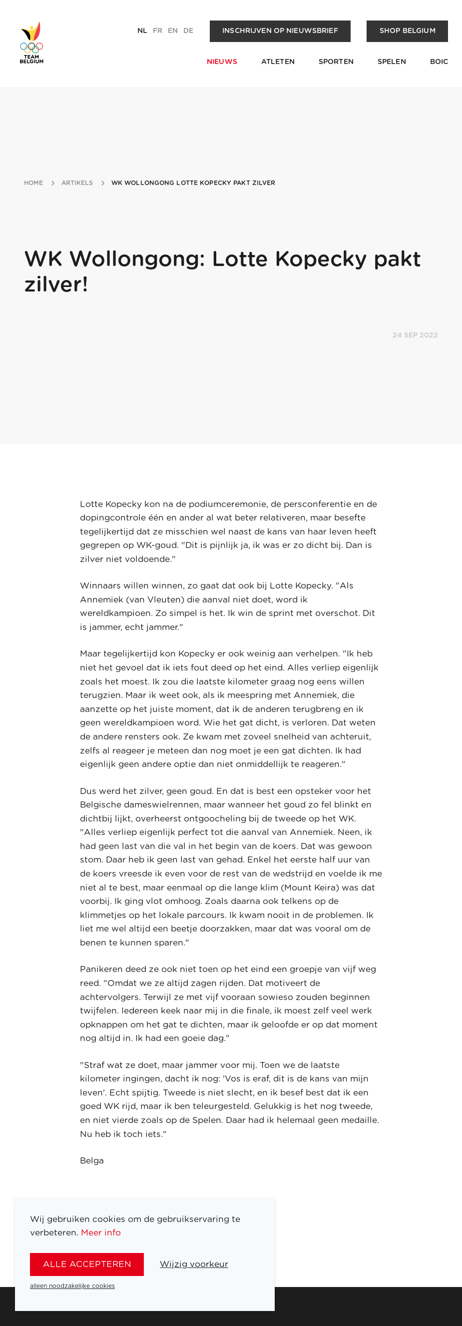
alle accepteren (87, 1264)
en (173, 31)
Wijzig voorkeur (194, 1264)
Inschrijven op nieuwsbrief (280, 31)
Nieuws (222, 62)
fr (157, 31)
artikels (77, 183)
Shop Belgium (408, 31)
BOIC (439, 62)
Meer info (101, 1232)
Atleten (278, 62)
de (188, 31)
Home (33, 183)
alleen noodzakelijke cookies (72, 1286)
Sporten (336, 62)
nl (142, 31)
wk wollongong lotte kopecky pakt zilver (193, 183)
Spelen (392, 62)
